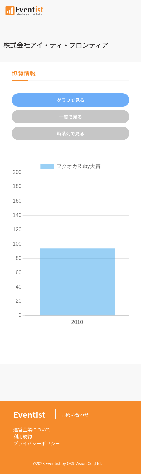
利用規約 (23, 436)
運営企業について (32, 429)
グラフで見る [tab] (70, 100)
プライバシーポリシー (36, 443)
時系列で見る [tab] (70, 133)
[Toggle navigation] (132, 10)
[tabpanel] (70, 244)
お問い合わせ (75, 414)
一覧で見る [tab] (70, 116)
